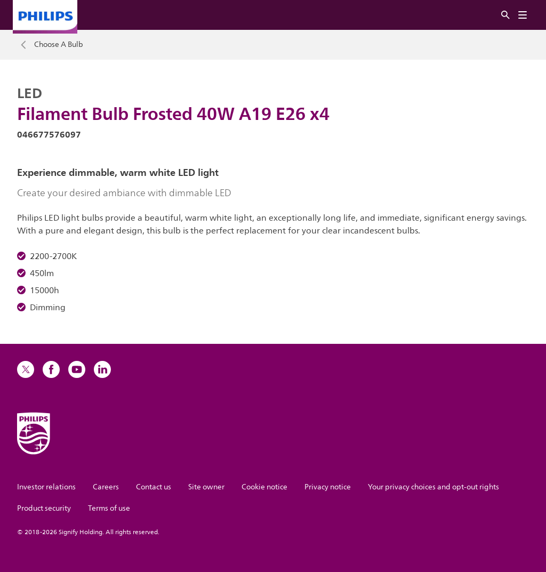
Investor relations (46, 487)
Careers (106, 487)
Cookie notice (264, 487)
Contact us (153, 487)
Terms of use (109, 508)
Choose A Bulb (58, 45)
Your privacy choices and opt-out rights (433, 487)
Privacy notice (327, 487)
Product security (44, 508)
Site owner (206, 487)
